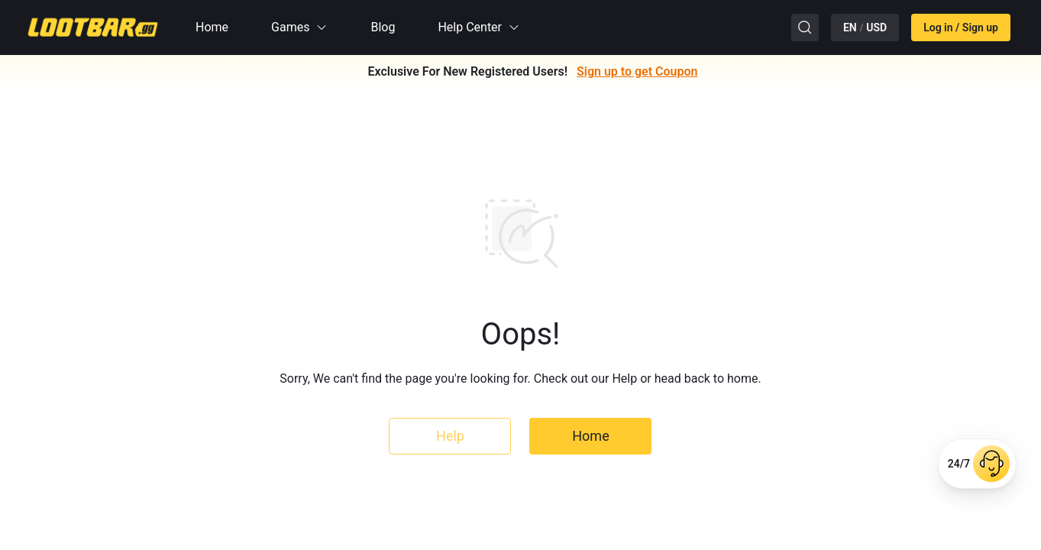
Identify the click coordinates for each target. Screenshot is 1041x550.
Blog (382, 27)
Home (212, 27)
